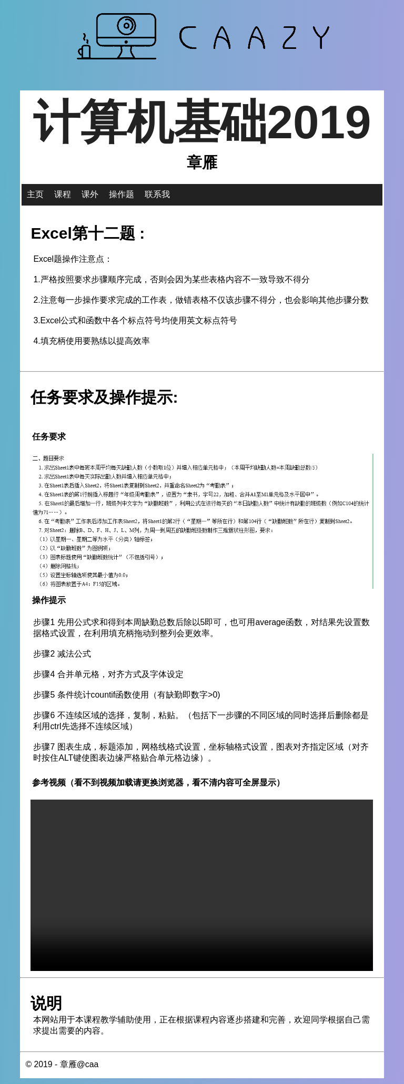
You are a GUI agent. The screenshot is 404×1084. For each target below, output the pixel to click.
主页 (35, 194)
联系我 (157, 194)
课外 (90, 194)
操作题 (121, 194)
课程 (62, 194)
